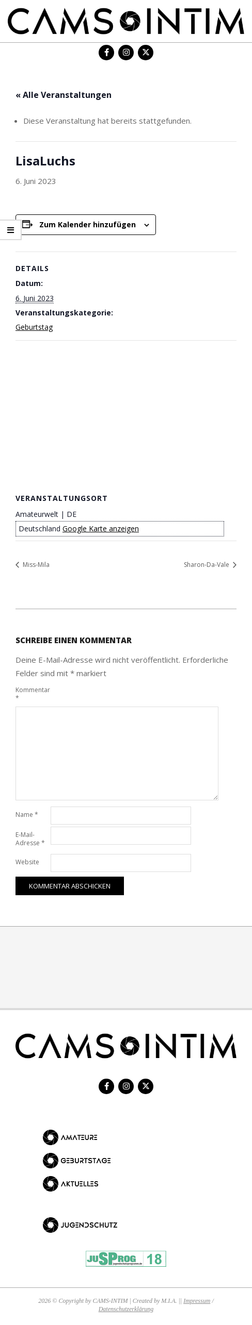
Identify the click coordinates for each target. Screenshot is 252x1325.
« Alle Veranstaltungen (63, 94)
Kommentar (32, 693)
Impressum (196, 1300)
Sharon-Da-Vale (207, 564)
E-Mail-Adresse (30, 838)
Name (26, 814)
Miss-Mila (35, 564)
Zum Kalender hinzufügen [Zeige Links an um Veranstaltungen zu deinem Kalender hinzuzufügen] (87, 224)
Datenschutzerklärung (126, 1309)
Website (27, 862)
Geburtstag (34, 327)
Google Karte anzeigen (100, 528)
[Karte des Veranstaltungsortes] (126, 415)
